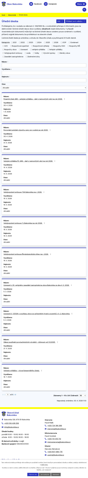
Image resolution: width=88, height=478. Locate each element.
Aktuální (7, 118)
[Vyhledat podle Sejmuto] (44, 80)
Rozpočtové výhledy (41, 46)
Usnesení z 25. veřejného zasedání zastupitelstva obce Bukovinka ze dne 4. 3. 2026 (38, 285)
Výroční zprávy (49, 53)
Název (4, 62)
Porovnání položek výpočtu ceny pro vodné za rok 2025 (27, 130)
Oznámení (74, 42)
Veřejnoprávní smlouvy (13, 53)
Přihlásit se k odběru (75, 21)
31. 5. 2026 (8, 143)
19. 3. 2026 (8, 198)
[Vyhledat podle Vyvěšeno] (44, 73)
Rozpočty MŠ (74, 46)
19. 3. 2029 (8, 205)
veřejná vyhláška (38, 50)
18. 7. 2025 (8, 377)
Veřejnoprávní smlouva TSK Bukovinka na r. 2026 (24, 192)
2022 (23, 42)
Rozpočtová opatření (20, 46)
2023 (31, 42)
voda (28, 53)
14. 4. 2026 (8, 167)
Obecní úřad (12, 15)
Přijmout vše (33, 474)
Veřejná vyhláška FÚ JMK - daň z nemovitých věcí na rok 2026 (30, 161)
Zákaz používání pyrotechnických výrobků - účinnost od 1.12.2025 (31, 342)
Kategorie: (6, 42)
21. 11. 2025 (8, 348)
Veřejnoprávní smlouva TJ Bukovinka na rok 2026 (25, 223)
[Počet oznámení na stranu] (82, 395)
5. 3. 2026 (7, 292)
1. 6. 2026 (7, 112)
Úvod (3, 15)
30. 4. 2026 (8, 105)
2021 (14, 42)
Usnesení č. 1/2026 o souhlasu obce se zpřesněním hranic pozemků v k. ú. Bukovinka (38, 314)
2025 (48, 42)
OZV (6, 46)
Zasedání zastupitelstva (13, 57)
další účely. (44, 464)
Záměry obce (65, 53)
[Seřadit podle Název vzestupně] (8, 61)
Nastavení (56, 474)
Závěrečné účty (33, 57)
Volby (37, 53)
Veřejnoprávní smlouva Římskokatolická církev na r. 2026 (28, 254)
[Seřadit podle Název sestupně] (8, 62)
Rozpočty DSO (59, 46)
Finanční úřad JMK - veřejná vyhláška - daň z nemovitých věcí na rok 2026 (35, 99)
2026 (56, 42)
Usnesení (24, 50)
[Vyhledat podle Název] (44, 65)
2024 (39, 42)
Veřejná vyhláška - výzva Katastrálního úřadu (23, 371)
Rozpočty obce (10, 50)
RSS (60, 21)
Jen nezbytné (45, 474)
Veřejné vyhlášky (55, 50)
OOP (64, 42)
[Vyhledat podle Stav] (44, 88)
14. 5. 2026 (8, 174)
